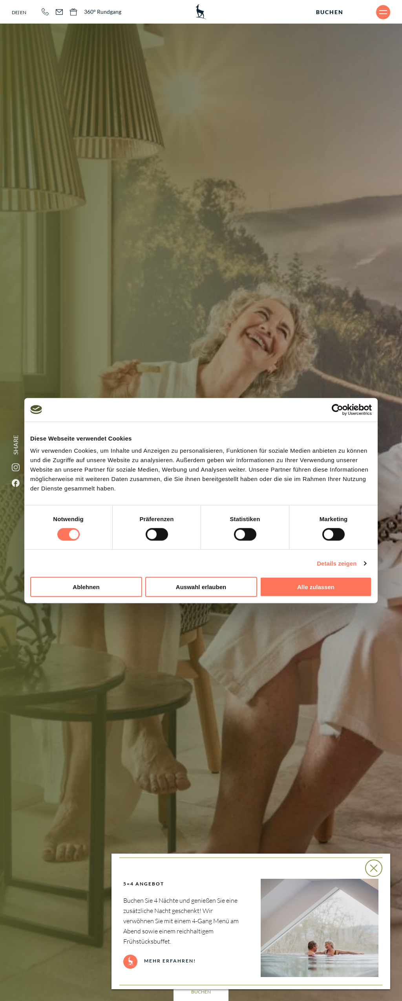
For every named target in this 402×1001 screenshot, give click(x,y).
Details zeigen (336, 563)
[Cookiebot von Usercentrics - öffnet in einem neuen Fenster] (337, 409)
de (15, 12)
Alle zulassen (315, 587)
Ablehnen (86, 587)
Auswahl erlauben (201, 587)
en (23, 12)
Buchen (330, 12)
